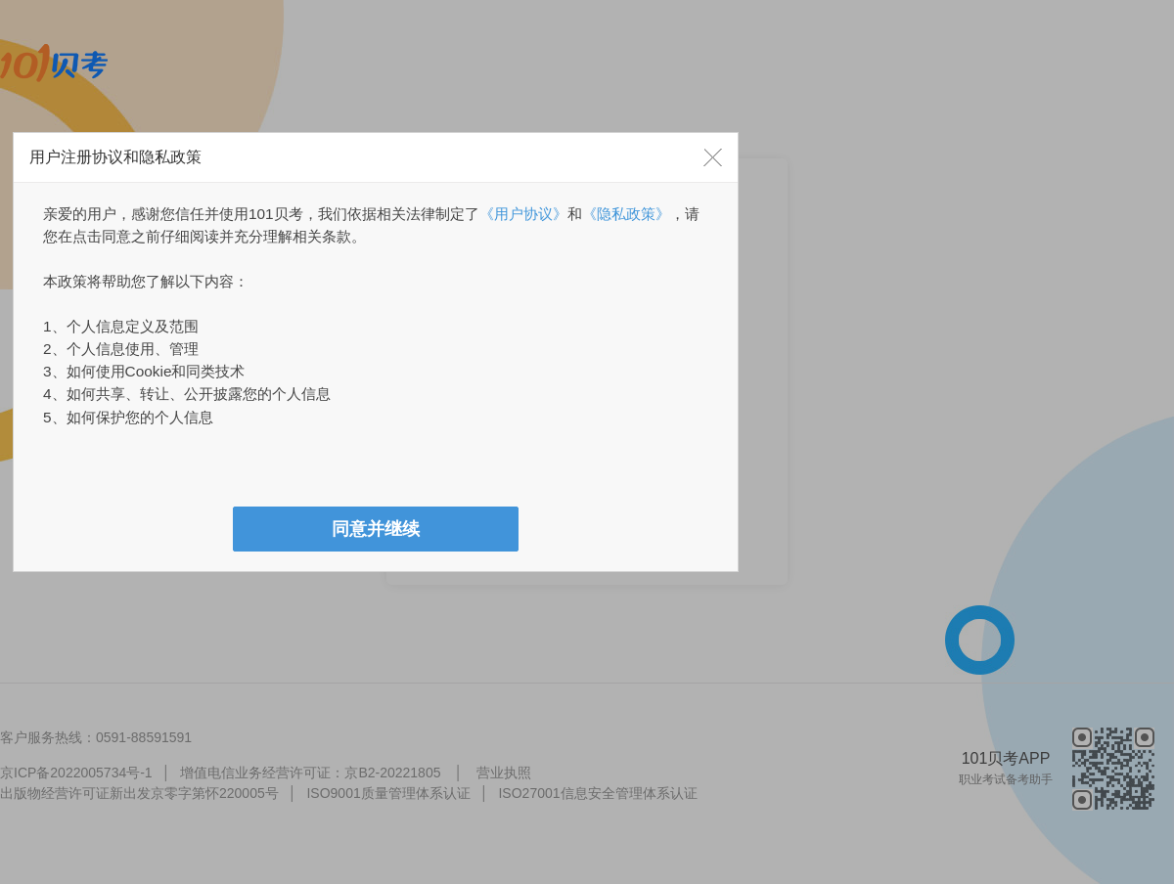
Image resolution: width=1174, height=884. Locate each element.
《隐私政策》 (626, 213)
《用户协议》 (523, 213)
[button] (713, 157)
